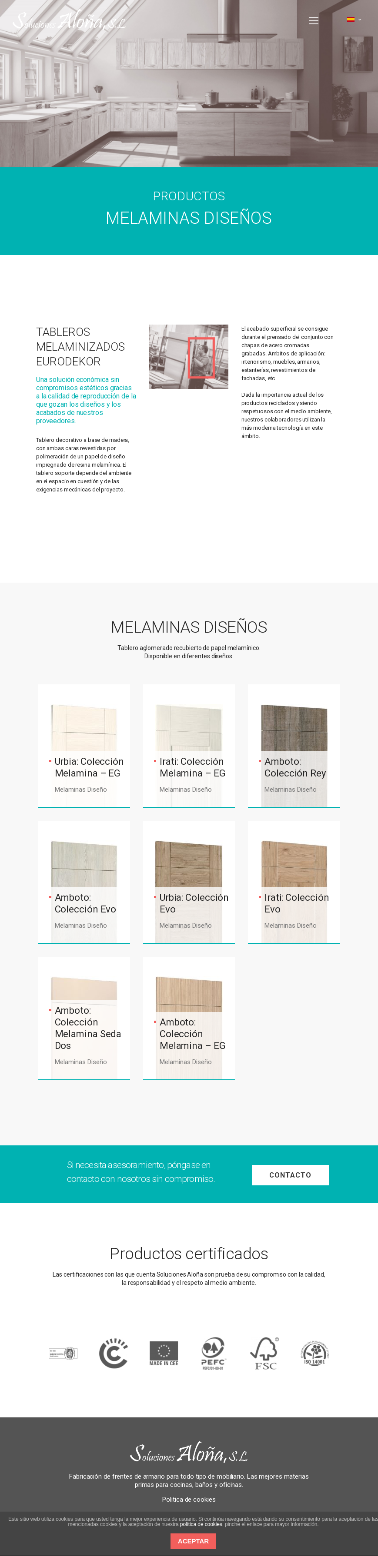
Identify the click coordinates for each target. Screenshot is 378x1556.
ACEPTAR (193, 1541)
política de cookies (201, 1524)
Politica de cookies (188, 1499)
